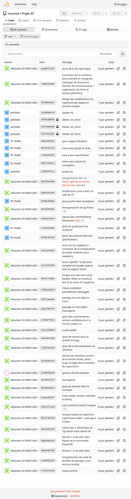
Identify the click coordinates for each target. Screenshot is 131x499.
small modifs (69, 330)
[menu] (59, 496)
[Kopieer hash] (118, 68)
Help (34, 4)
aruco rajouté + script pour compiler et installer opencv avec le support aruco (77, 265)
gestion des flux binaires (75, 372)
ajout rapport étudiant (74, 141)
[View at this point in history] (124, 68)
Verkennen (20, 4)
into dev (80, 185)
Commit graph (29, 36)
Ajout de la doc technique (76, 68)
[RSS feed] (64, 13)
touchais (14, 13)
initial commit (69, 470)
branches (50, 29)
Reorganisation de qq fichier (78, 207)
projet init (67, 171)
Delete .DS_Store (71, 119)
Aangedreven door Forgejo (65, 491)
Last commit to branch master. (79, 405)
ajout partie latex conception (78, 201)
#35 (76, 220)
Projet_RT (28, 13)
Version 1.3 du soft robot (76, 450)
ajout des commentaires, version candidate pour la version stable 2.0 (76, 320)
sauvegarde (68, 379)
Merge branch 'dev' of (74, 178)
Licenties (74, 495)
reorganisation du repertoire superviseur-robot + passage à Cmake (79, 418)
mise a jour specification (75, 155)
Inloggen (120, 4)
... (65, 211)
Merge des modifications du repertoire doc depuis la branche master (77, 102)
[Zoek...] (122, 54)
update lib (67, 112)
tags (81, 29)
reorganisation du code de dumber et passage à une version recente (77, 460)
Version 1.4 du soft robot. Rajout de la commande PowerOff (76, 440)
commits (18, 29)
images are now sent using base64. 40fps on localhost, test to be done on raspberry (78, 278)
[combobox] (108, 54)
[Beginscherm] (6, 4)
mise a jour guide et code (76, 148)
